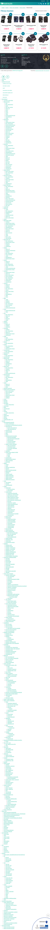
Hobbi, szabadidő (7, 663)
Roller (8, 666)
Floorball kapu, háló (9, 760)
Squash (7, 712)
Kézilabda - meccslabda (10, 549)
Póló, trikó (7, 140)
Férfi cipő (7, 864)
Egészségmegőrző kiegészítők (13, 438)
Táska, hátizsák (8, 279)
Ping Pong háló (8, 624)
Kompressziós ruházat (10, 542)
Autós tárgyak (8, 130)
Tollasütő (9, 719)
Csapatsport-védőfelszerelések (10, 557)
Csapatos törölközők (8, 831)
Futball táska (8, 541)
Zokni (5, 899)
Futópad (9, 609)
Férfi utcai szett (8, 868)
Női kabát (7, 861)
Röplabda (7, 636)
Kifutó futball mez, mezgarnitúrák (14, 500)
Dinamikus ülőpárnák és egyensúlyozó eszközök (17, 586)
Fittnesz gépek (7, 824)
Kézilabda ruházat (9, 546)
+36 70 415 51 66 (4, 60)
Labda (6, 118)
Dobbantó (6, 910)
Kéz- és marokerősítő (11, 588)
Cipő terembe (10, 490)
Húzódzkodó (9, 592)
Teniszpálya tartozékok (12, 710)
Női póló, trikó (8, 858)
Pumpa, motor (6, 838)
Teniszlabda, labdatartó (12, 703)
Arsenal (5, 260)
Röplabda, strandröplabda (9, 632)
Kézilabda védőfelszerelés (10, 551)
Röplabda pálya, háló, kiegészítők (12, 643)
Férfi (4, 862)
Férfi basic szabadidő (9, 869)
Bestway (5, 849)
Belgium (5, 341)
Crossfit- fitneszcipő (9, 621)
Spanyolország (7, 374)
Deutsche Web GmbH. (39, 70)
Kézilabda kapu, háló (9, 554)
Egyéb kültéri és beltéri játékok (11, 693)
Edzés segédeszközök (9, 531)
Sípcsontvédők (8, 528)
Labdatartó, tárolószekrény (10, 909)
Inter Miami (6, 403)
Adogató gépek (10, 711)
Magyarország (7, 101)
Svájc (5, 410)
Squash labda (10, 714)
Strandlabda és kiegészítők (12, 777)
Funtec (6, 741)
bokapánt (6, 843)
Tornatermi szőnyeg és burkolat (10, 917)
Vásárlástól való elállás (26, 61)
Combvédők (7, 565)
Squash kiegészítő (11, 716)
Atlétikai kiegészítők (9, 475)
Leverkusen (6, 206)
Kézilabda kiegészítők (9, 553)
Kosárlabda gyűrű (9, 650)
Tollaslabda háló (10, 721)
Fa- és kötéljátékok (11, 682)
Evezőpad (9, 613)
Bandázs (9, 802)
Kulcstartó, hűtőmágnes (10, 191)
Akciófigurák (8, 141)
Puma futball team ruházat (12, 498)
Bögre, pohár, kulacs (9, 133)
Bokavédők (7, 560)
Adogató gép (11, 727)
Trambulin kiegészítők (11, 689)
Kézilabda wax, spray (9, 550)
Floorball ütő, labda (9, 759)
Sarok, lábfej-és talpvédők (10, 571)
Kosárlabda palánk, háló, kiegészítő (12, 648)
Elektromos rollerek (9, 697)
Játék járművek (8, 695)
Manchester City (7, 239)
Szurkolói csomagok (8, 388)
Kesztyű (7, 892)
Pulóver (7, 290)
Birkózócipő (7, 797)
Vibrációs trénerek (11, 614)
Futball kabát (10, 512)
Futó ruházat (8, 482)
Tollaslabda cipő (10, 723)
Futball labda (8, 517)
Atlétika (5, 463)
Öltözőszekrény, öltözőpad (9, 918)
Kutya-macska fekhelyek (8, 830)
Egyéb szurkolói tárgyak (10, 115)
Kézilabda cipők (8, 545)
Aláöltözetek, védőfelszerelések (10, 898)
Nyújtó (5, 921)
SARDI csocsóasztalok (11, 676)
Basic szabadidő (8, 886)
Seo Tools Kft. (46, 70)
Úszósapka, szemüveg (9, 766)
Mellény (7, 890)
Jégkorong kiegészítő (9, 756)
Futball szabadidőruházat (12, 504)
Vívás (6, 745)
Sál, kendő (7, 887)
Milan (5, 298)
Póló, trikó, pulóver (9, 107)
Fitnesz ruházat (22, 7)
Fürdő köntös (8, 767)
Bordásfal (6, 828)
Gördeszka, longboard (11, 669)
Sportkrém (9, 449)
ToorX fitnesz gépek (13, 596)
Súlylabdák (9, 580)
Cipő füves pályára (11, 489)
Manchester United (7, 220)
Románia (5, 400)
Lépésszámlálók (8, 431)
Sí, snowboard (8, 752)
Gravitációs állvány (11, 442)
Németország (6, 358)
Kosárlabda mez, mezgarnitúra (11, 647)
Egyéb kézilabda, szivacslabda (11, 556)
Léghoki (7, 678)
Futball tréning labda (11, 519)
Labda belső (7, 906)
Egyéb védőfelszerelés (11, 804)
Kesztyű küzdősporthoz (12, 801)
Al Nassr (5, 411)
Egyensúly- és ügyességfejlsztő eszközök (13, 692)
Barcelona (6, 144)
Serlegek (9, 453)
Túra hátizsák (8, 792)
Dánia (5, 407)
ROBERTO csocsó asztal (12, 674)
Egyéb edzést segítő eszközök (13, 594)
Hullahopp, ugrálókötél (11, 587)
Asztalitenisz (6, 622)
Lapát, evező (6, 834)
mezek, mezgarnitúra (9, 404)
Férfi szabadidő (8, 875)
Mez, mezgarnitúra (9, 104)
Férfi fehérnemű (8, 873)
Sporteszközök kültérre (8, 823)
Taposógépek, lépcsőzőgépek (13, 616)
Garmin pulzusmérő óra (12, 427)
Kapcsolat (23, 64)
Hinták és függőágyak (11, 681)
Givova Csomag (8, 516)
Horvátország (6, 352)
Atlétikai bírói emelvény (10, 479)
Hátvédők (7, 568)
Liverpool (5, 270)
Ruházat (3, 853)
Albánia (5, 416)
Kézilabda (6, 543)
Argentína (6, 322)
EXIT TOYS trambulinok (12, 691)
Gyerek (5, 876)
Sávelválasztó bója (9, 772)
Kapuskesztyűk (10, 515)
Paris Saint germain (8, 175)
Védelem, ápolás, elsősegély (11, 444)
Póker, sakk (7, 677)
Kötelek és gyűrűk (7, 913)
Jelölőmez (9, 508)
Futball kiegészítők (9, 530)
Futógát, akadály (8, 474)
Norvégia (5, 418)
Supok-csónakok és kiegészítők (10, 812)
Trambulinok (7, 686)
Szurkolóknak (4, 99)
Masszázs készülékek (11, 437)
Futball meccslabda (11, 520)
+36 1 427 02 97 (4, 61)
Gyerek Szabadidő (9, 880)
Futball (5, 486)
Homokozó (9, 685)
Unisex (5, 884)
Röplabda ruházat (9, 635)
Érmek (8, 455)
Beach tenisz (8, 737)
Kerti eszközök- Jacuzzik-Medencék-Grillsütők (13, 817)
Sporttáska (7, 461)
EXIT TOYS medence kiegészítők (11, 658)
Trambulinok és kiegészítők (9, 816)
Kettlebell (9, 583)
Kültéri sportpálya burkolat (10, 470)
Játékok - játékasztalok (8, 822)
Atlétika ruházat (8, 478)
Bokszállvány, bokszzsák (10, 805)
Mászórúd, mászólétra (8, 916)
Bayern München (7, 185)
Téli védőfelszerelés (9, 749)
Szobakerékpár (10, 610)
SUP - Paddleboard (9, 770)
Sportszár (9, 501)
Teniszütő (9, 707)
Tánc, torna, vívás (7, 742)
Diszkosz (7, 468)
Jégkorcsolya (8, 748)
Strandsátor (7, 781)
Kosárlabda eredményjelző (10, 651)
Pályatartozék (10, 726)
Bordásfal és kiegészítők (8, 914)
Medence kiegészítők (9, 662)
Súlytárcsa (9, 591)
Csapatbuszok (8, 142)
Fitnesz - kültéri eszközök (9, 699)
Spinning (9, 611)
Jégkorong (6, 753)
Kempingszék (8, 793)
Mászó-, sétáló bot (9, 789)
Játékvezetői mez (10, 506)
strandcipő (6, 842)
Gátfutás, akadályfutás (10, 467)
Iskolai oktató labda (9, 903)
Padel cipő (9, 729)
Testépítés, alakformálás (10, 575)
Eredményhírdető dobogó (10, 459)
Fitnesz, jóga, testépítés (14, 7)
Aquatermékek (8, 768)
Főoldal (3, 7)
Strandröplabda (10, 639)
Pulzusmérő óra (8, 426)
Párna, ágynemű (8, 134)
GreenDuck (6, 850)
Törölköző (7, 137)
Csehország (6, 406)
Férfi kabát (7, 872)
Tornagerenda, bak (7, 920)
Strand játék (7, 775)
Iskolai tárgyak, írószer (10, 122)
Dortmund (6, 208)
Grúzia (5, 399)
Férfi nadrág (7, 871)
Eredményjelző (8, 457)
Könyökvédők (8, 561)
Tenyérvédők (8, 562)
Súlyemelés (9, 577)
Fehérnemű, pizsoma (9, 126)
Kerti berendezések (9, 680)
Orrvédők (7, 569)
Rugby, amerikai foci (8, 809)
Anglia (5, 336)
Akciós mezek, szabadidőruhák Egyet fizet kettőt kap (14, 854)
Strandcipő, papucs (9, 782)
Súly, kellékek (9, 581)
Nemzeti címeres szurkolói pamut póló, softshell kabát (14, 813)
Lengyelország (7, 356)
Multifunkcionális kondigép (12, 595)
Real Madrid (6, 119)
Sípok (6, 433)
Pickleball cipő (10, 736)
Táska (6, 114)
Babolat (10, 708)
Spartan (5, 847)
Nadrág (7, 160)
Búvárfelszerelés (8, 774)
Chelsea (5, 247)
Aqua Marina (6, 846)
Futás (5, 481)
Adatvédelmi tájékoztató (26, 62)
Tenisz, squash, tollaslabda (9, 700)
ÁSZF (23, 59)
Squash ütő (9, 715)
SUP (3, 845)
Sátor (6, 790)
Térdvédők (7, 558)
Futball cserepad (8, 538)
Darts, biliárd (8, 671)
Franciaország (7, 350)
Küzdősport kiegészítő (9, 807)
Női (4, 856)
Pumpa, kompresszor (9, 423)
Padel (6, 725)
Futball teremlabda (11, 524)
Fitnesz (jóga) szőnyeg (11, 602)
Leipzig (5, 219)
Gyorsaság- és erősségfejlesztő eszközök (13, 425)
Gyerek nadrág (8, 882)
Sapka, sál (7, 108)
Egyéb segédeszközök (11, 536)
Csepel (5, 382)
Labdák (5, 826)
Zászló (6, 112)
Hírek (3, 80)
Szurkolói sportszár (9, 129)
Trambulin (9, 688)
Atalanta (5, 321)
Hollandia (5, 354)
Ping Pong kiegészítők (9, 631)
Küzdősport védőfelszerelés (11, 798)
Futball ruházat (8, 491)
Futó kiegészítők (8, 485)
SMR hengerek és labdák (10, 620)
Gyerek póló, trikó (8, 877)
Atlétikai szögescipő (9, 476)
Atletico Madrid (7, 170)
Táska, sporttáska (9, 460)
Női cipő (7, 857)
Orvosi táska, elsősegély (12, 448)
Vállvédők (7, 572)
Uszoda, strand (7, 763)
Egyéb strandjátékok (11, 778)
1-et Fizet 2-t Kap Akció (8, 100)
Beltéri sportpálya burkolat (9, 928)
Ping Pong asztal (8, 626)
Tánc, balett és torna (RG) (10, 744)
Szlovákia (5, 401)
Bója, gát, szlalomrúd (11, 534)
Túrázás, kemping (7, 785)
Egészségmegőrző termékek (11, 436)
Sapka (6, 894)
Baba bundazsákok (7, 820)
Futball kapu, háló (9, 539)
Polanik (6, 464)
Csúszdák (9, 684)
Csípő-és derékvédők (9, 566)
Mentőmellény (8, 771)
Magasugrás (8, 471)
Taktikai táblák (10, 535)
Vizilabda (7, 764)
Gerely (6, 466)
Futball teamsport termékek (12, 513)
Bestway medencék (9, 659)
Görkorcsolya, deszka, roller (11, 665)
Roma (5, 309)
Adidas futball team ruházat (13, 497)
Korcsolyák (6, 819)
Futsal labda (9, 523)
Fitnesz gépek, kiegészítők (10, 603)
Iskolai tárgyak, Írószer (10, 348)
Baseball (5, 761)
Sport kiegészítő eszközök (9, 422)
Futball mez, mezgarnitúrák (12, 494)
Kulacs (6, 434)
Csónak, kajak (6, 852)
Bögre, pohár (8, 236)
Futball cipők (8, 487)
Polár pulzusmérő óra (11, 429)
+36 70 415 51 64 (4, 59)
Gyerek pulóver (8, 879)
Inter (5, 313)
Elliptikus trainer (10, 607)
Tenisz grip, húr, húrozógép (12, 704)
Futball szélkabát (10, 505)
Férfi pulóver (7, 867)
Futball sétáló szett (11, 509)
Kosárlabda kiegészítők (10, 652)
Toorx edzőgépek (10, 576)
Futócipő (7, 483)
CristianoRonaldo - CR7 (8, 419)
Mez (6, 888)
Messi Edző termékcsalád (12, 532)
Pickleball (7, 731)
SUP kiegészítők (8, 783)
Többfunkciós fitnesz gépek (12, 606)
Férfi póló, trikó (8, 865)
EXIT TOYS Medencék (9, 656)
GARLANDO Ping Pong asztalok (13, 628)
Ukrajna (5, 414)
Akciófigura (7, 326)
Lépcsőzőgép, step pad (12, 605)
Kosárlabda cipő (8, 654)
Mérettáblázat (24, 63)
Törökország (6, 415)
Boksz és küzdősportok (8, 794)
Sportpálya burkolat (6, 925)
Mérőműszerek (10, 440)
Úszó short (7, 161)
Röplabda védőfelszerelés (10, 641)
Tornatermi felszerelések (7, 901)
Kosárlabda (6, 644)
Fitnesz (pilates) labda (11, 601)
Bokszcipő (7, 796)
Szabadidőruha (8, 116)
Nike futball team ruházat (12, 496)
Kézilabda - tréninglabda (10, 547)
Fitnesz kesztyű (10, 618)
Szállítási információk (25, 57)
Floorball (5, 757)
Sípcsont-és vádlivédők (10, 564)
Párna (6, 111)
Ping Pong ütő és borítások (10, 629)
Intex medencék (8, 661)
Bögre (6, 386)
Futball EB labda (10, 527)
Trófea (8, 456)
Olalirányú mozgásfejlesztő (12, 584)
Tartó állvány (9, 598)
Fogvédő (9, 800)
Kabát (6, 105)
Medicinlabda (8, 907)
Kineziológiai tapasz (11, 446)
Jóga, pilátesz (8, 599)
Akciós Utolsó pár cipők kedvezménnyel (11, 815)
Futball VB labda (10, 526)
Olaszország (6, 366)
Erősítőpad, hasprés (11, 590)
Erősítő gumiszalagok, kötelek (13, 579)
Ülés (4, 839)
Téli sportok (6, 746)
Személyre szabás (25, 58)
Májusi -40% (4, 811)
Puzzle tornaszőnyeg (8, 924)
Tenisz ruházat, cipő (11, 706)
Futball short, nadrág (11, 502)
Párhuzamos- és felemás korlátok (10, 922)
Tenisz (6, 701)
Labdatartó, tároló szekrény (11, 905)
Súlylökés (7, 472)
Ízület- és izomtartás (11, 445)
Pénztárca (7, 135)
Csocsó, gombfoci (9, 673)
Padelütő (9, 730)
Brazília (5, 344)
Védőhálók (7, 451)
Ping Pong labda (8, 625)
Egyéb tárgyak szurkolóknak (9, 389)
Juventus (5, 283)
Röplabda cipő (8, 633)
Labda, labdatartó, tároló (9, 902)
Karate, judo (7, 808)
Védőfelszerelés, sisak (11, 670)
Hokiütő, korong (8, 755)
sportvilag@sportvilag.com (5, 62)
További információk (6, 81)
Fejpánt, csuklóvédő (9, 891)
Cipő (6, 103)
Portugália (6, 328)
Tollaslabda (7, 718)
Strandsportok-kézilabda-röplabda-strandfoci (13, 740)
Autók (8, 696)
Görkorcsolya (10, 667)
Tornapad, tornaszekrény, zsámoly (10, 912)
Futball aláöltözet (10, 511)
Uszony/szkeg (6, 837)
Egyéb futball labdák (11, 521)
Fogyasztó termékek (11, 441)
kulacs (6, 110)
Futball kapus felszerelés (12, 493)
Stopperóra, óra (8, 430)
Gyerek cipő (7, 883)
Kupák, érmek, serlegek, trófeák (11, 452)
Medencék (6, 655)
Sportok (7, 7)
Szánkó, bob (7, 751)
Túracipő (7, 786)
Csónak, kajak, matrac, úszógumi (12, 779)
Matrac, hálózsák (8, 787)
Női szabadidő (8, 860)
